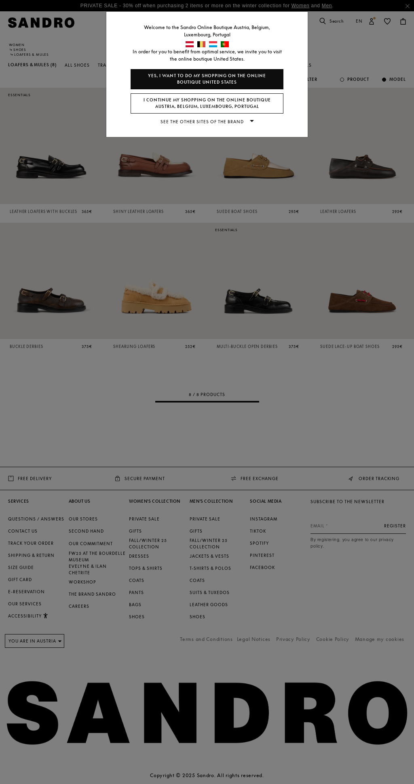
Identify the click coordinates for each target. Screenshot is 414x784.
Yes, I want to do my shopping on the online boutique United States (207, 79)
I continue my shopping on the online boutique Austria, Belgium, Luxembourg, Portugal (207, 103)
